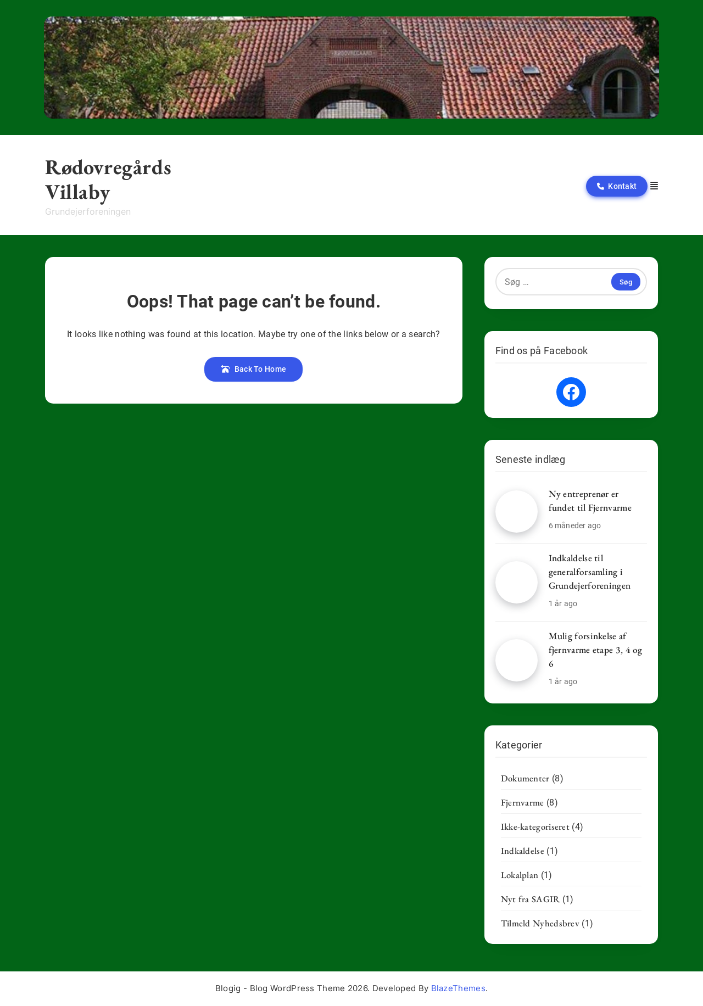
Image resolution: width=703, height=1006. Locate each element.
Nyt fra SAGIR (530, 899)
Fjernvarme (522, 802)
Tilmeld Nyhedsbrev (540, 923)
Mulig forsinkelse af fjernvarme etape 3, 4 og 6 (596, 649)
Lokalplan (520, 875)
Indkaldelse (522, 851)
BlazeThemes (458, 988)
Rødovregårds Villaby (108, 179)
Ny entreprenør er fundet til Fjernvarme (590, 500)
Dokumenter (525, 778)
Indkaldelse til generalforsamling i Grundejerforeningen (590, 571)
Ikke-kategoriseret (535, 826)
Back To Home (253, 369)
